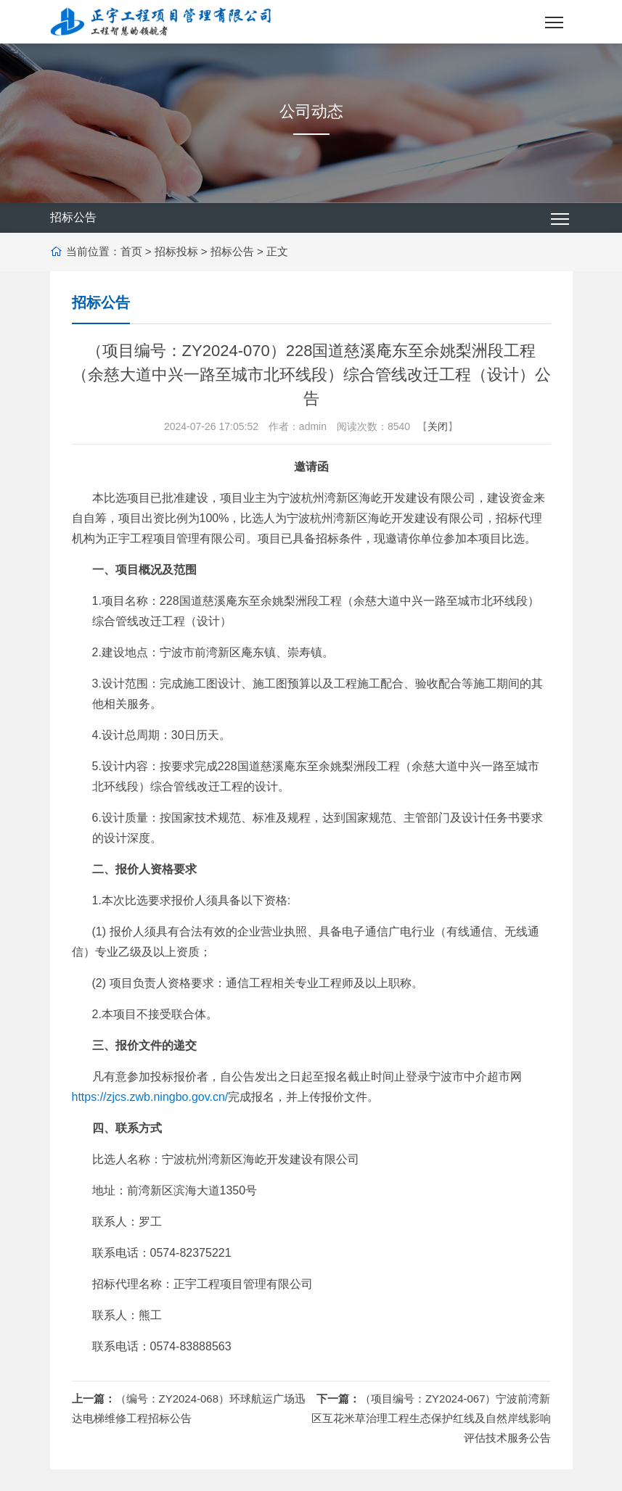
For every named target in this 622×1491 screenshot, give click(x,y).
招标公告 (232, 251)
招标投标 (176, 251)
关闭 (437, 426)
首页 (131, 251)
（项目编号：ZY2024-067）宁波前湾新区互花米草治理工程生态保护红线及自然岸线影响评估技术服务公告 (431, 1418)
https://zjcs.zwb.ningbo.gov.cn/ (150, 1097)
